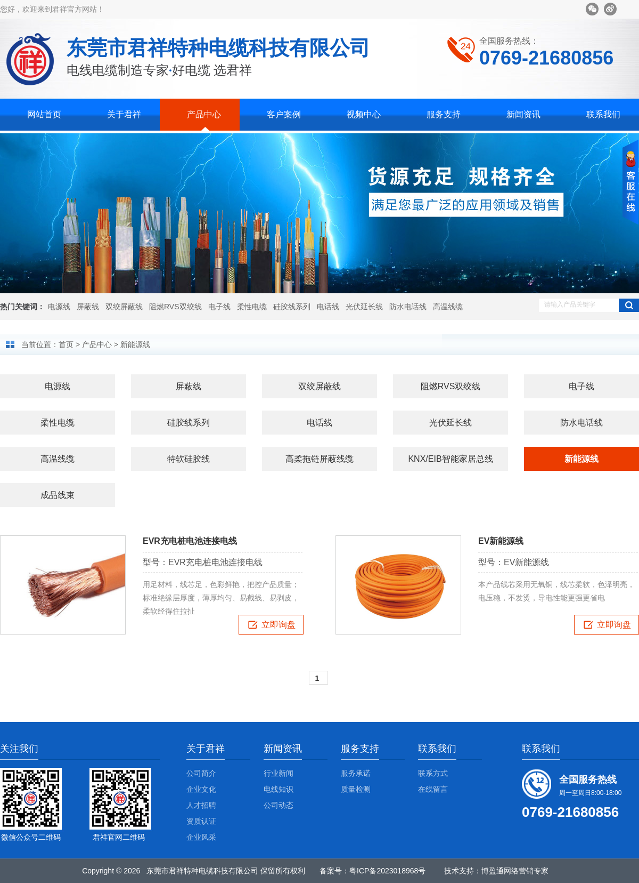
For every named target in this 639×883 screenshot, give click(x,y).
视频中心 (364, 114)
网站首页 (44, 114)
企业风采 (201, 837)
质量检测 (356, 789)
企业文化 (201, 789)
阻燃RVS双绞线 (175, 306)
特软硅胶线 (188, 458)
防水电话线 (408, 306)
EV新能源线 (500, 540)
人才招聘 (201, 805)
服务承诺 (356, 773)
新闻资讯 (523, 114)
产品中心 (204, 114)
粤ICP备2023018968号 (387, 870)
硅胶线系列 (291, 306)
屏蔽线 (88, 306)
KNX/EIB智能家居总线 (450, 458)
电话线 (328, 306)
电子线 (219, 306)
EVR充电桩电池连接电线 (190, 540)
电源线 (59, 306)
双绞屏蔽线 (124, 306)
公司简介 (201, 773)
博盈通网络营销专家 (514, 870)
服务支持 (444, 114)
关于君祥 (124, 114)
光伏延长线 (364, 306)
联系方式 (433, 773)
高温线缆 (448, 306)
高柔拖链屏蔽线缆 (319, 458)
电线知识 (278, 789)
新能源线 (135, 344)
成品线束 (57, 495)
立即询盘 (267, 625)
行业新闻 (278, 773)
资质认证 (201, 821)
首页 (66, 344)
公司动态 (278, 805)
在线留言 (433, 789)
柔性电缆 (252, 306)
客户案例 (284, 114)
